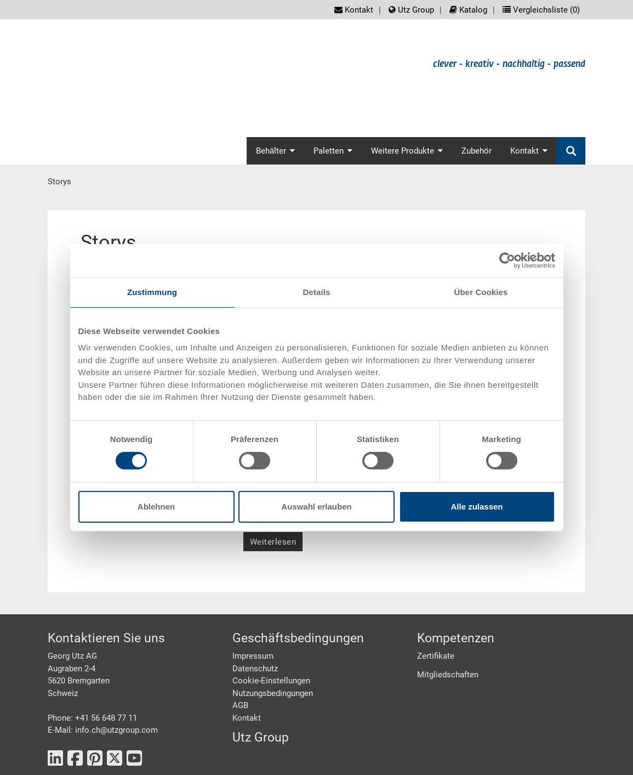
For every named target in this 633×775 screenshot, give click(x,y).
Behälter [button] (275, 151)
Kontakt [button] (529, 151)
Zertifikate (435, 656)
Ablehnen (156, 506)
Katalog (468, 10)
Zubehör (476, 151)
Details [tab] (316, 291)
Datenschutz (255, 669)
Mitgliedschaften (447, 675)
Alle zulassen (476, 506)
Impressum (252, 656)
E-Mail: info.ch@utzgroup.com (103, 730)
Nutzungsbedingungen (272, 693)
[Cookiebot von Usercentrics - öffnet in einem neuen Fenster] (507, 260)
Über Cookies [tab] (481, 291)
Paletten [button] (332, 151)
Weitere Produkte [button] (407, 151)
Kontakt (353, 10)
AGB (240, 705)
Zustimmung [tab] (152, 291)
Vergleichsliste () (541, 10)
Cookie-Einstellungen (271, 681)
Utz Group (411, 10)
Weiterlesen (273, 542)
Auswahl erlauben (316, 506)
